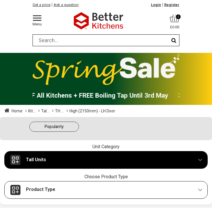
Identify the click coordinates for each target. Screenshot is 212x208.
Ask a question (66, 5)
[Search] (174, 40)
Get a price (41, 5)
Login (156, 5)
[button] (54, 127)
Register (171, 5)
